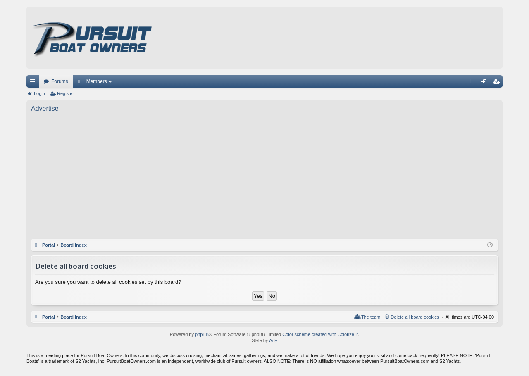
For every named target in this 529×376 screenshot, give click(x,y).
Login (39, 93)
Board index (73, 316)
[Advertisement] (264, 177)
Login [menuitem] (485, 83)
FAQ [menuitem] (474, 83)
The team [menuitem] (370, 316)
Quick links (34, 83)
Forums (59, 81)
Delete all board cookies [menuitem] (415, 316)
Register (65, 93)
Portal (48, 245)
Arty (273, 340)
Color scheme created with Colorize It (320, 334)
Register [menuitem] (498, 83)
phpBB (202, 334)
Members (96, 81)
